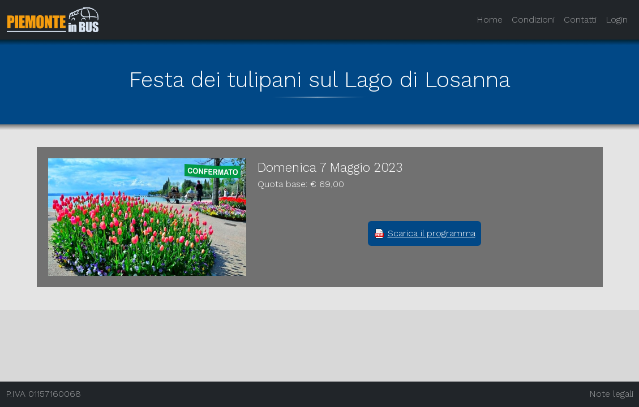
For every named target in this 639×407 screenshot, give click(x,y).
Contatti (580, 19)
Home (490, 19)
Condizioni (533, 19)
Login (617, 19)
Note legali (611, 393)
